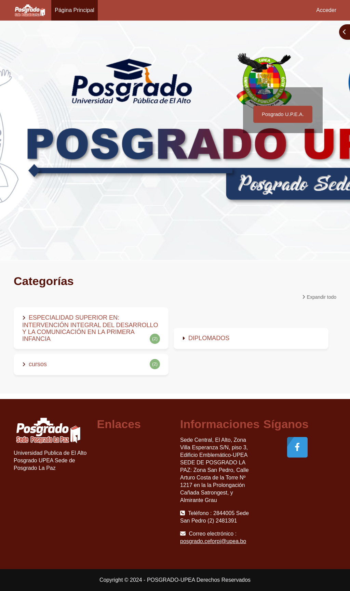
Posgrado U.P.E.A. (283, 114)
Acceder (326, 10)
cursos (38, 364)
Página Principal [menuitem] (74, 10)
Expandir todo (321, 297)
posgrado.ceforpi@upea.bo (213, 541)
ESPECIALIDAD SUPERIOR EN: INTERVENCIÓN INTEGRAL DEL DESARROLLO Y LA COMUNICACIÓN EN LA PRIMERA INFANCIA (90, 328)
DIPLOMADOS (208, 338)
